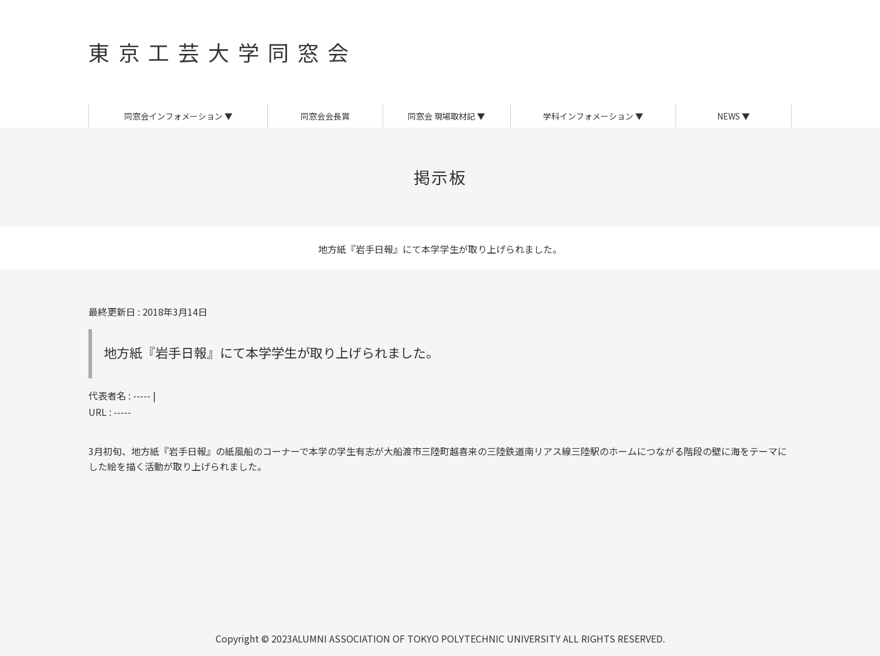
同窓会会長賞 (325, 116)
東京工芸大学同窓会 (222, 51)
